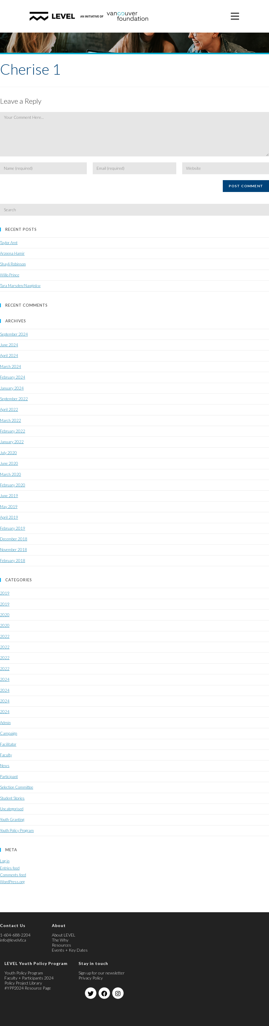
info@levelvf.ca (13, 939)
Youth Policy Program (17, 830)
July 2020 (8, 452)
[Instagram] (118, 993)
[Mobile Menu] (235, 16)
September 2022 (14, 398)
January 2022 (12, 441)
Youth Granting (12, 819)
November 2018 (13, 549)
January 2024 (12, 388)
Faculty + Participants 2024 (29, 977)
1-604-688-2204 (15, 934)
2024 (4, 679)
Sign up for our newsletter (102, 972)
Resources (61, 944)
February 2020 (12, 485)
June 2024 (9, 344)
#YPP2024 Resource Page (27, 987)
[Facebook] (104, 993)
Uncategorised (11, 808)
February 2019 (12, 528)
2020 (4, 614)
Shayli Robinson (13, 264)
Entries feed (10, 868)
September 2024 (14, 334)
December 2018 (13, 539)
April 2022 (9, 409)
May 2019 (8, 506)
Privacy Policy (91, 977)
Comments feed (13, 875)
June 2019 (9, 495)
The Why (60, 939)
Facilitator (8, 744)
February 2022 (12, 431)
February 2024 (12, 377)
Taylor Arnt (8, 242)
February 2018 (12, 560)
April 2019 (9, 517)
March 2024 (10, 366)
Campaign (8, 733)
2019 (4, 593)
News (4, 765)
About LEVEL (63, 934)
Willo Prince (9, 275)
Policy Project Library (23, 982)
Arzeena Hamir (12, 253)
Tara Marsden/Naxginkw (20, 285)
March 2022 (10, 420)
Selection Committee (16, 787)
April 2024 (9, 355)
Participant (9, 776)
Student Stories (12, 798)
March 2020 (10, 474)
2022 (4, 636)
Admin (5, 722)
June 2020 (9, 463)
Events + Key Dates (70, 950)
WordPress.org (12, 881)
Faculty (6, 755)
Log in (4, 861)
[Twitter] (91, 993)
